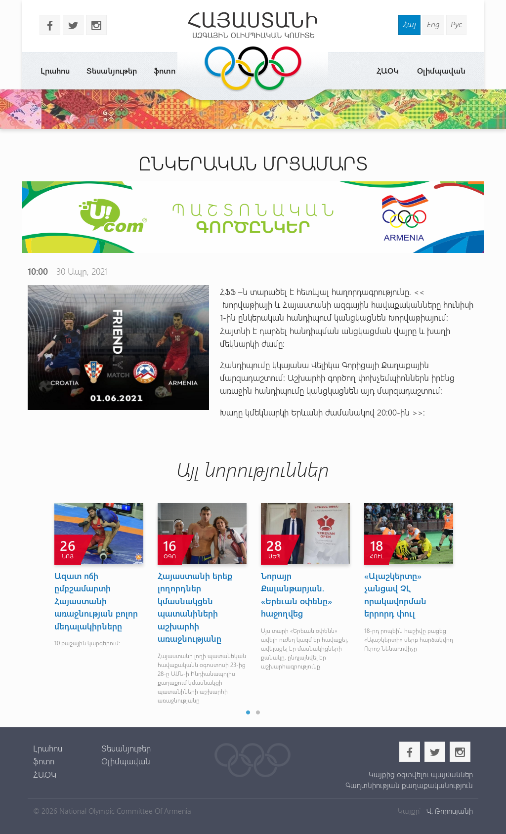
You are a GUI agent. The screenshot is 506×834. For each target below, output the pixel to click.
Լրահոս (55, 70)
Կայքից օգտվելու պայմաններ (421, 774)
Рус (456, 24)
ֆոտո (164, 70)
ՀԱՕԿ (388, 70)
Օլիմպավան (441, 70)
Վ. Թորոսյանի (448, 811)
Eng (433, 24)
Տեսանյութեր (111, 70)
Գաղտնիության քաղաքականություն (409, 785)
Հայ (409, 24)
